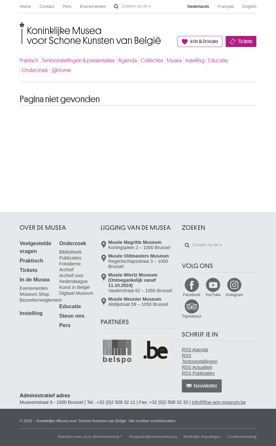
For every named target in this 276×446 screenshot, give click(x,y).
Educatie (218, 60)
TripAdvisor (191, 316)
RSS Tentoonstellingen (199, 358)
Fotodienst (69, 263)
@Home (61, 70)
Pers (67, 6)
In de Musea (35, 279)
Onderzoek (35, 70)
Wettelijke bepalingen (202, 436)
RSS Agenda (195, 349)
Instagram (234, 295)
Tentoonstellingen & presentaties (78, 60)
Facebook (191, 295)
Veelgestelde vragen (35, 247)
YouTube (213, 295)
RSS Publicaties (198, 373)
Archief (66, 269)
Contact (47, 6)
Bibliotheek (70, 252)
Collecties (152, 60)
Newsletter (205, 386)
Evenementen (93, 6)
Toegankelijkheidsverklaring (153, 436)
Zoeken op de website (116, 6)
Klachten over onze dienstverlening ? (90, 436)
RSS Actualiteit (197, 367)
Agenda (127, 60)
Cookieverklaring (241, 436)
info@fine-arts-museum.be (219, 402)
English (249, 6)
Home (25, 6)
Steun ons (71, 316)
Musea (174, 60)
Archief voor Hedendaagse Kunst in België (74, 281)
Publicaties (70, 258)
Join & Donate (204, 41)
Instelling (195, 60)
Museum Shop (34, 294)
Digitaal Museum (76, 293)
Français (226, 6)
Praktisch (29, 60)
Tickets (245, 41)
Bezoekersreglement (40, 300)
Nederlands (198, 6)
